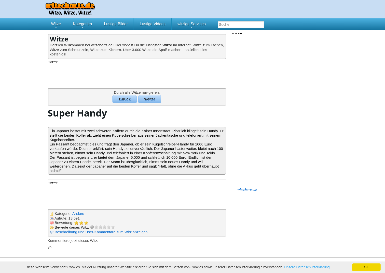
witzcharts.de (247, 190)
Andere (78, 213)
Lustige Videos (152, 24)
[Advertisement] (137, 74)
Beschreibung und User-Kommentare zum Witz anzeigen (101, 232)
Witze (56, 26)
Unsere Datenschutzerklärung (307, 267)
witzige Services (192, 26)
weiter (149, 99)
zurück (124, 99)
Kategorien (82, 26)
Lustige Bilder (116, 24)
